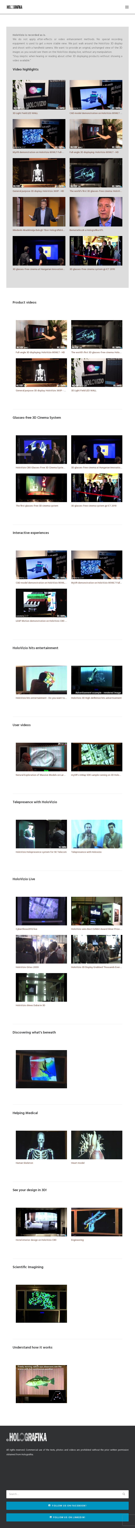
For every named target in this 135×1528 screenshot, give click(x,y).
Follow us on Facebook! (67, 1505)
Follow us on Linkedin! (67, 1517)
